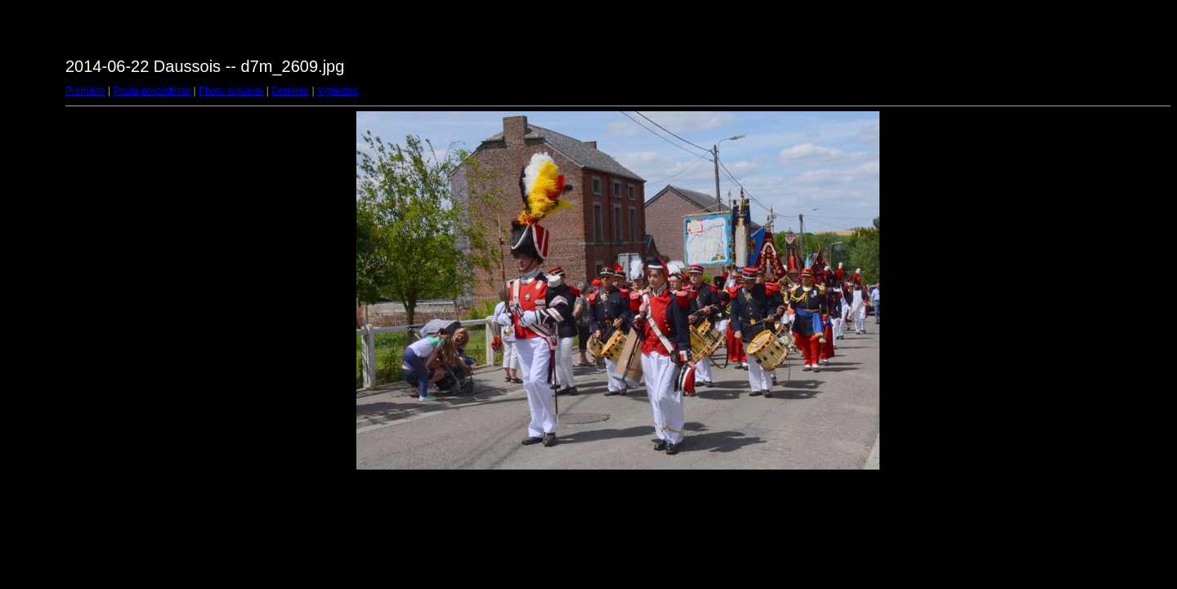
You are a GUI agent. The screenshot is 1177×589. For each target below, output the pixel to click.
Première (85, 91)
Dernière (290, 91)
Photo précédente (151, 91)
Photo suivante (231, 91)
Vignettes (337, 91)
